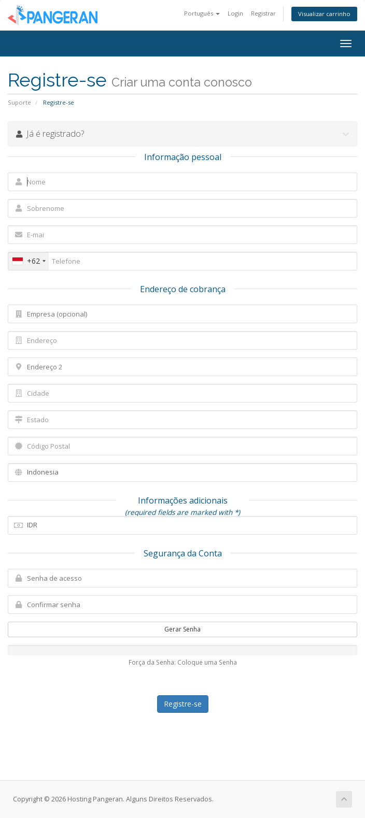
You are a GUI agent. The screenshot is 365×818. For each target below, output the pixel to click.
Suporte (19, 102)
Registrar (263, 13)
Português (202, 13)
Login (235, 13)
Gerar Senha (182, 629)
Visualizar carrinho (324, 14)
